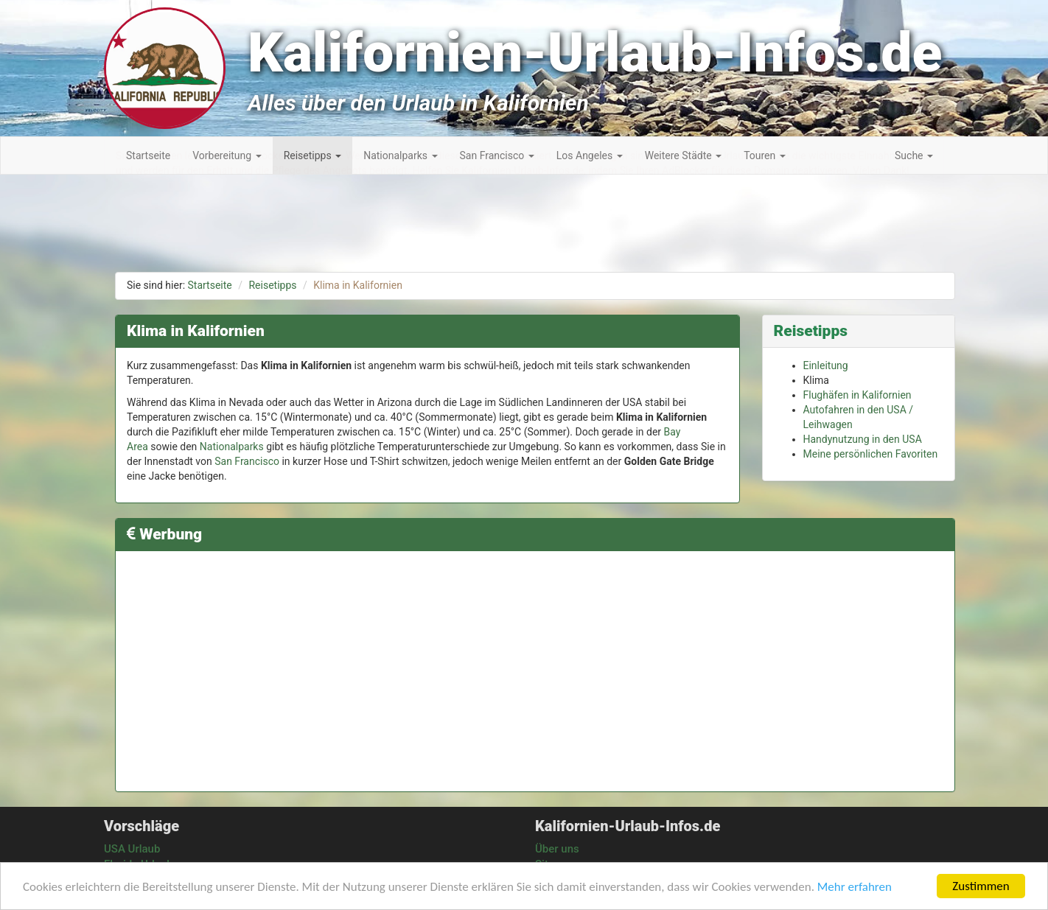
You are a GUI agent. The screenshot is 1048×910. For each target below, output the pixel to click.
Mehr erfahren (854, 887)
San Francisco (246, 461)
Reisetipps (272, 285)
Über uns (557, 848)
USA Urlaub (132, 848)
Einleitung (825, 365)
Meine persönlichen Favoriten (870, 454)
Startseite (210, 285)
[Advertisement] (982, 405)
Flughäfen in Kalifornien (857, 395)
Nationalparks (232, 446)
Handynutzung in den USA (862, 439)
